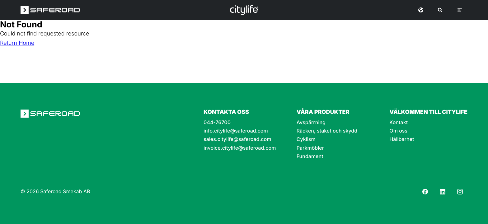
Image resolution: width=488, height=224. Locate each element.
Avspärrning (311, 122)
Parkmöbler (310, 148)
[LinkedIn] (442, 191)
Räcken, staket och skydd (327, 131)
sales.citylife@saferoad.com (237, 139)
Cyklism (306, 139)
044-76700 (217, 122)
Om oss (398, 131)
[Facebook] (425, 191)
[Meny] (459, 10)
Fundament (310, 156)
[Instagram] (460, 191)
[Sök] (440, 10)
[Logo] (244, 10)
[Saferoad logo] (50, 10)
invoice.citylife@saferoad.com (240, 148)
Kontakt (398, 122)
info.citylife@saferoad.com (236, 131)
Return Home (17, 43)
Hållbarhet (401, 139)
